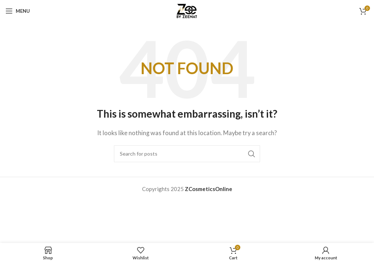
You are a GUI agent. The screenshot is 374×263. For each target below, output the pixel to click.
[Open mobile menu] (18, 11)
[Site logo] (187, 10)
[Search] (187, 153)
